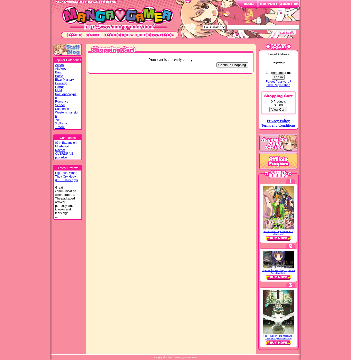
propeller (61, 157)
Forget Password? (278, 81)
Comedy (61, 83)
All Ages (60, 68)
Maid (58, 90)
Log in (278, 77)
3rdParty (61, 123)
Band (58, 72)
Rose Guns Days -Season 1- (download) (278, 232)
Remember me (281, 73)
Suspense (62, 109)
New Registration (278, 85)
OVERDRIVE (64, 153)
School (60, 105)
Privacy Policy (278, 121)
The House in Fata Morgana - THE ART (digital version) (278, 337)
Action (59, 65)
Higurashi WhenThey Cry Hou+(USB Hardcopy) (66, 176)
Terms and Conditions (278, 125)
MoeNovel (62, 146)
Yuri (57, 120)
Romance (61, 101)
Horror (59, 87)
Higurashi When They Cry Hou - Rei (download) (278, 271)
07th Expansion (66, 142)
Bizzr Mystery (64, 79)
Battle (59, 76)
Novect (60, 150)
